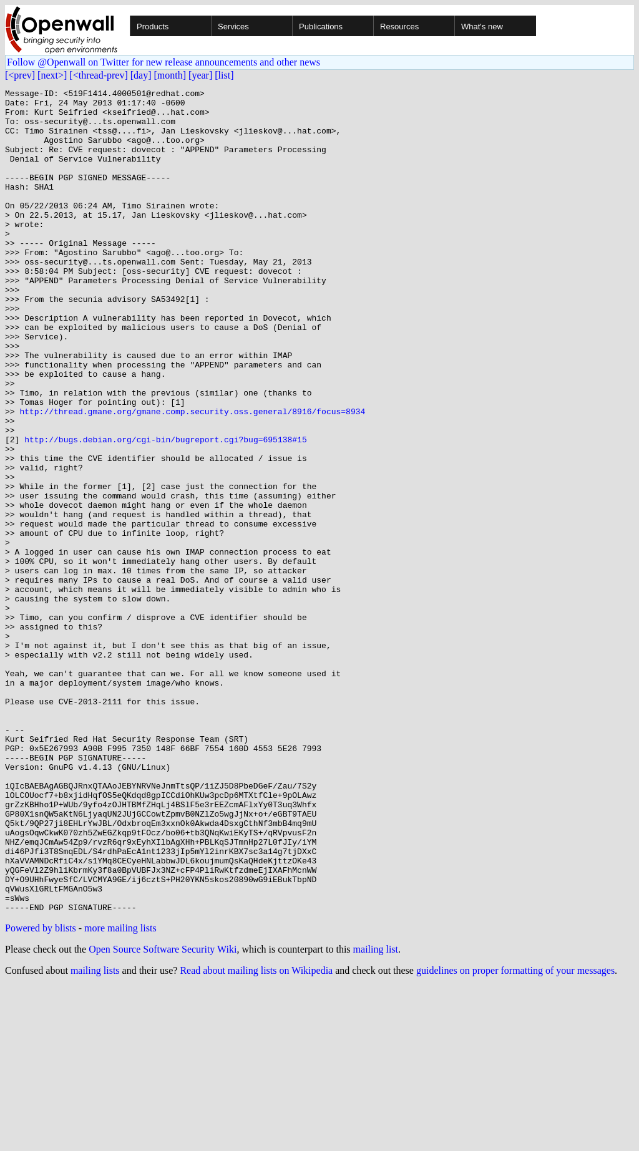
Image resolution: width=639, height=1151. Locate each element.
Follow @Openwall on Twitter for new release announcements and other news (163, 62)
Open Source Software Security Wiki (163, 1114)
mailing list (375, 1114)
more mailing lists (120, 1092)
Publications (321, 26)
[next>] (52, 75)
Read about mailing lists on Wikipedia (256, 1135)
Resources (399, 26)
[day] (141, 75)
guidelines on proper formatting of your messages (515, 1135)
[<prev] (20, 75)
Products (152, 26)
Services (233, 26)
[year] (200, 75)
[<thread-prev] (98, 75)
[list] (224, 75)
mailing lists (95, 1135)
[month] (170, 75)
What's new (482, 26)
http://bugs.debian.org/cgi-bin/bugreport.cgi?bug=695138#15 (165, 510)
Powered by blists (40, 1092)
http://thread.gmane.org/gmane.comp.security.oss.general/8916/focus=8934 (192, 476)
